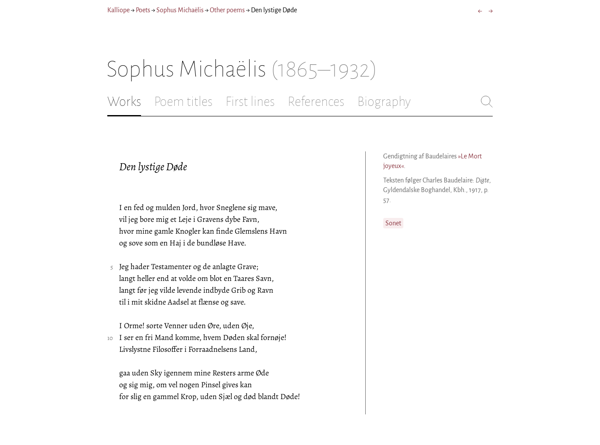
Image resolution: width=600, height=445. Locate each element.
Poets (143, 10)
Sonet (393, 223)
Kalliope (118, 10)
